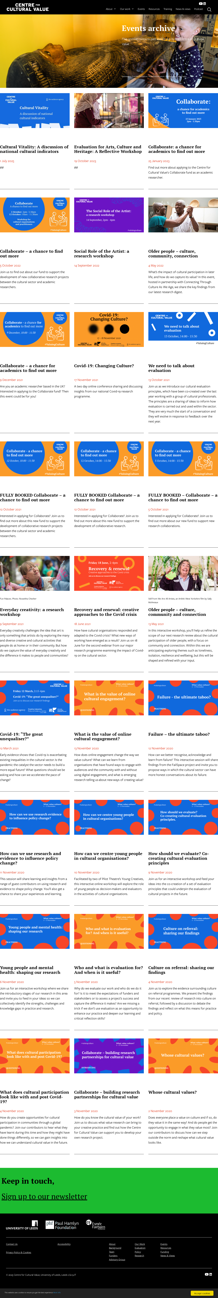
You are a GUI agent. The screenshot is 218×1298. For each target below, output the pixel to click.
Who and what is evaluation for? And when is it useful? (108, 970)
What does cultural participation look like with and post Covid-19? (34, 1096)
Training (168, 9)
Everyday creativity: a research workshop (32, 612)
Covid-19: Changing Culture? (104, 365)
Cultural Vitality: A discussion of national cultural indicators (34, 149)
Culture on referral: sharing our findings (181, 970)
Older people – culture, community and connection (177, 612)
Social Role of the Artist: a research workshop (101, 253)
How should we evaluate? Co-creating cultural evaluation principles (178, 858)
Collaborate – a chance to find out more (31, 253)
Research (139, 1255)
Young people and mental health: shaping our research (30, 970)
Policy (138, 1251)
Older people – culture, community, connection (173, 253)
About (111, 9)
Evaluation (140, 1247)
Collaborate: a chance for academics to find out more (176, 149)
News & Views (167, 1255)
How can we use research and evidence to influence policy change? (30, 858)
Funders (113, 1255)
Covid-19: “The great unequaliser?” (21, 736)
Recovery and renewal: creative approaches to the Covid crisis (106, 612)
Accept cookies (202, 1293)
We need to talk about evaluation (171, 368)
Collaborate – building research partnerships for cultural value (107, 1094)
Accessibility (64, 1244)
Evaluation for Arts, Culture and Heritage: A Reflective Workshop (108, 149)
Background (115, 1247)
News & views (183, 9)
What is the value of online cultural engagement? (102, 736)
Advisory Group (117, 1259)
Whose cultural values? (172, 1092)
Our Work (140, 1244)
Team (111, 1251)
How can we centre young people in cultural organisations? (108, 856)
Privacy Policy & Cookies (18, 1252)
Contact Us (12, 1244)
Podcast (198, 9)
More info (77, 1293)
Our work (127, 9)
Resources (154, 9)
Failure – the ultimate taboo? (179, 734)
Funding (164, 1251)
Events (141, 9)
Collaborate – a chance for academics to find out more (28, 368)
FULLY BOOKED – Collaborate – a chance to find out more (183, 497)
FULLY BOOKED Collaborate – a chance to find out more (33, 497)
